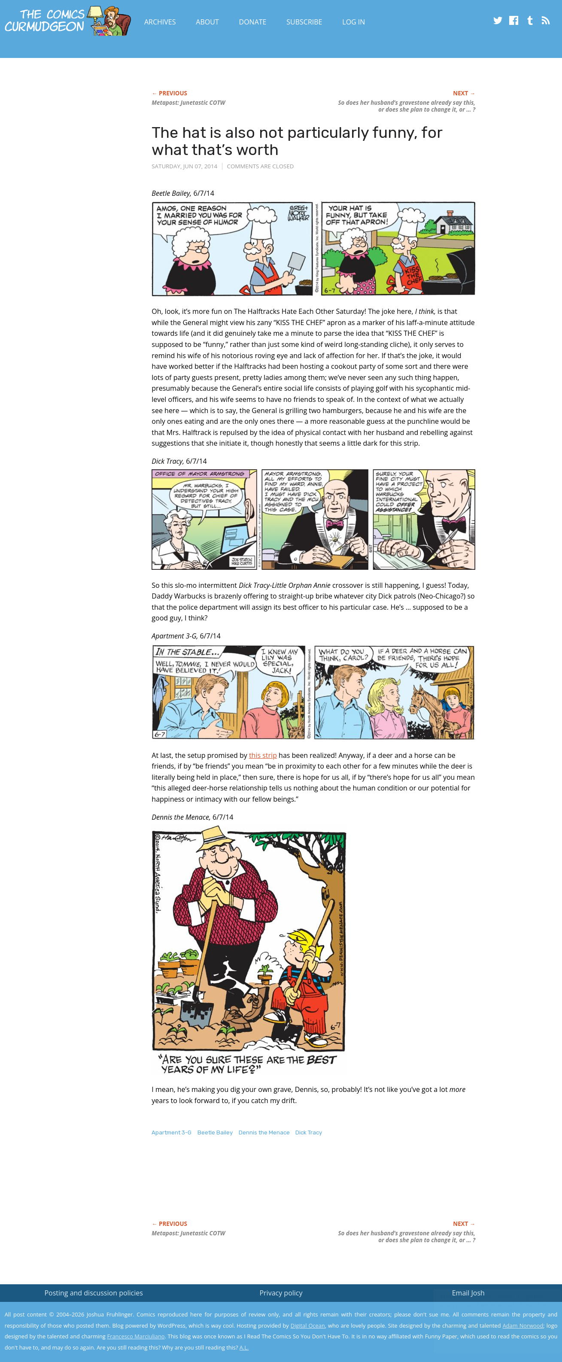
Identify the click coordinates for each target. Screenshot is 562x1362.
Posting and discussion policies (93, 1293)
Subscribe (304, 22)
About (207, 22)
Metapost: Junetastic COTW (188, 102)
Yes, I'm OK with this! (489, 1330)
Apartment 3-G (171, 1132)
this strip (263, 755)
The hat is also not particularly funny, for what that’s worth (297, 141)
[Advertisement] (308, 1187)
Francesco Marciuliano (136, 1336)
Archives (160, 22)
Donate (253, 22)
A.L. (244, 1347)
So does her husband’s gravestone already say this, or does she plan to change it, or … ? (406, 106)
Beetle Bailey (215, 1132)
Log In (353, 22)
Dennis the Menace (264, 1132)
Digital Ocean (308, 1325)
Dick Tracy (308, 1132)
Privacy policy (280, 1293)
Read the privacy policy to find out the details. (485, 1308)
